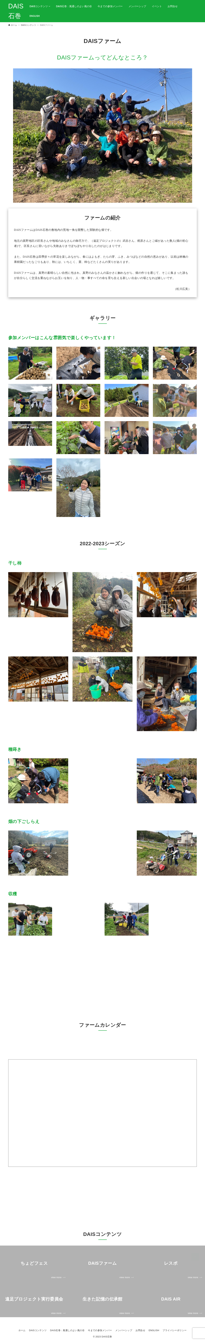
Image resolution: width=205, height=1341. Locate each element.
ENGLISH (35, 16)
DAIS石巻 (16, 11)
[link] (34, 1263)
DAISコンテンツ (40, 6)
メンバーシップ (137, 6)
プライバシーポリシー (175, 1330)
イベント (157, 6)
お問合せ (173, 6)
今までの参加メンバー (110, 6)
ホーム (22, 1330)
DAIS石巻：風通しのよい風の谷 (74, 6)
